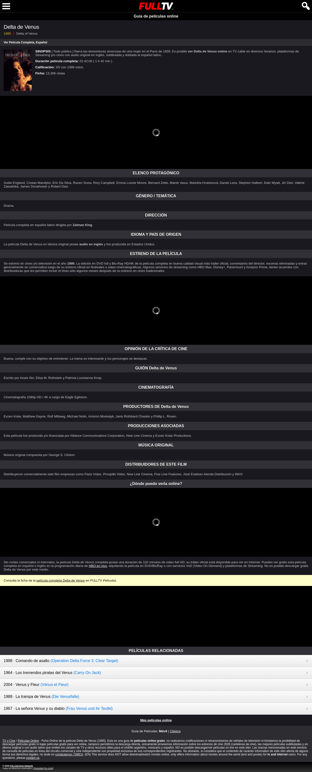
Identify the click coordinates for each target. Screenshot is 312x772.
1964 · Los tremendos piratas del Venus (52, 673)
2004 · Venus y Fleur (36, 685)
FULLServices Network (21, 766)
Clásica (175, 731)
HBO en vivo (98, 566)
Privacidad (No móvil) (43, 768)
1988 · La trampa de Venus (41, 696)
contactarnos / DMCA (69, 754)
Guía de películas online (156, 16)
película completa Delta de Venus (61, 580)
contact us (32, 758)
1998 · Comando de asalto (61, 661)
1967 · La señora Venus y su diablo (58, 708)
